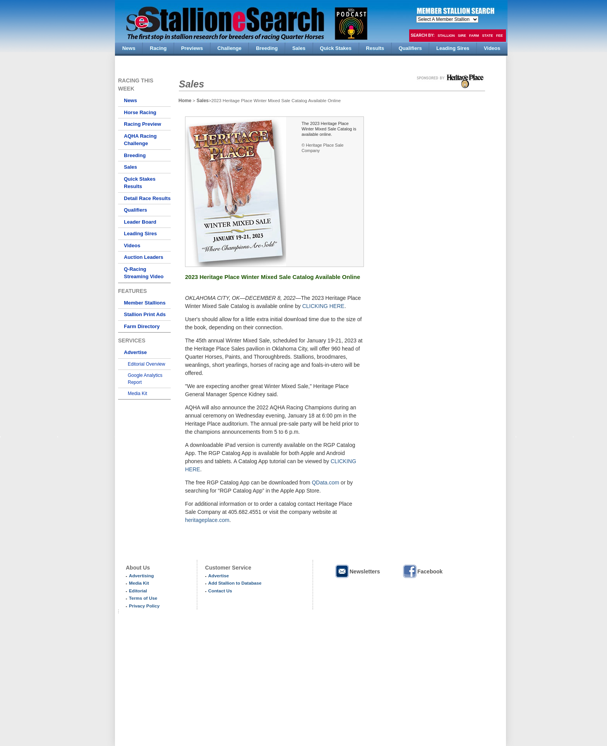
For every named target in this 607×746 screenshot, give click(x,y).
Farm (474, 36)
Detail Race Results (147, 198)
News (130, 100)
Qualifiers (135, 210)
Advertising (141, 575)
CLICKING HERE (323, 306)
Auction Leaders (143, 257)
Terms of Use (143, 598)
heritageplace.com (207, 520)
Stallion (445, 36)
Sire (462, 36)
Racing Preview (142, 124)
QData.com (325, 482)
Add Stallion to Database (235, 582)
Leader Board (140, 222)
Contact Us (220, 590)
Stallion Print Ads (145, 314)
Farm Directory (141, 326)
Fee (499, 36)
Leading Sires (140, 233)
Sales (130, 167)
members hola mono (447, 19)
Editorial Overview (146, 364)
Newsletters (357, 571)
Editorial (138, 590)
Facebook (422, 571)
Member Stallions (145, 303)
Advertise (135, 352)
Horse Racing (140, 112)
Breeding (135, 155)
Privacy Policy (144, 605)
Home (184, 100)
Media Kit (137, 393)
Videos (132, 245)
